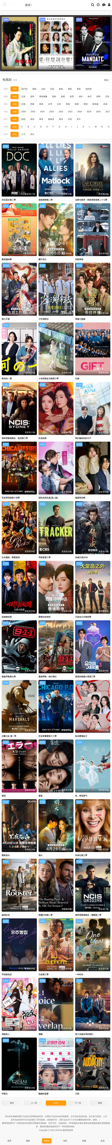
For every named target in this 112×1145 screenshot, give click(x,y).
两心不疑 (6, 319)
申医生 (5, 1094)
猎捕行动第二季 (46, 915)
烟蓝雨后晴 (80, 498)
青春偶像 (43, 96)
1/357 (55, 1103)
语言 (6, 119)
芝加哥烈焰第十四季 (11, 498)
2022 (61, 111)
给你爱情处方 (81, 736)
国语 (23, 119)
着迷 (41, 796)
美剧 (79, 89)
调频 (41, 1034)
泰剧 (61, 89)
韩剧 (70, 89)
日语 (70, 119)
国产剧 (24, 89)
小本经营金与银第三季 (49, 378)
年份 (6, 111)
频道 (28, 5)
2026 (23, 111)
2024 (42, 111)
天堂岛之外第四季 (83, 617)
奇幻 (90, 96)
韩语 (61, 119)
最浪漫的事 (7, 259)
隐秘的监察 (44, 1094)
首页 (12, 1103)
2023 (51, 111)
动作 (81, 96)
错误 (4, 796)
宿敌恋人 (6, 1034)
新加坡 (95, 104)
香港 (41, 104)
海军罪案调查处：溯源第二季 (88, 915)
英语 (32, 119)
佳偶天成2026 (81, 557)
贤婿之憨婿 (80, 319)
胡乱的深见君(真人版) (48, 498)
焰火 (41, 855)
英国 (86, 104)
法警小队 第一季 (9, 736)
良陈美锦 (79, 259)
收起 (106, 80)
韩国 (32, 104)
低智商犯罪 (7, 617)
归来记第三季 (81, 855)
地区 (6, 104)
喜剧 (54, 96)
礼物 (77, 378)
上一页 (34, 1103)
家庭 (63, 96)
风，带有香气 (81, 796)
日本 (59, 104)
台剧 (43, 89)
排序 (6, 134)
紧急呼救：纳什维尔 (48, 676)
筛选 (15, 80)
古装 (23, 96)
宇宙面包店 (7, 974)
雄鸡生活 (6, 915)
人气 (23, 134)
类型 (6, 89)
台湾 (50, 104)
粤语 (41, 119)
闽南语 (51, 119)
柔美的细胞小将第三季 (85, 676)
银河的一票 (7, 378)
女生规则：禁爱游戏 (11, 557)
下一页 (78, 1103)
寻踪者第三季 (45, 557)
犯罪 (72, 96)
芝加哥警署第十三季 (48, 736)
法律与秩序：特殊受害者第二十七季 (91, 200)
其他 (105, 104)
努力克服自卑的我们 (84, 1034)
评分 (32, 134)
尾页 (100, 1103)
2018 (98, 111)
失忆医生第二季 (9, 200)
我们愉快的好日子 (83, 438)
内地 (23, 104)
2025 (33, 111)
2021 (70, 111)
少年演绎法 (44, 319)
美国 (68, 104)
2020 (79, 111)
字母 (6, 127)
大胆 (77, 1094)
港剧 (34, 89)
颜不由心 (43, 259)
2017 (107, 111)
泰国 (77, 104)
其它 (79, 119)
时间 (15, 134)
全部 (15, 89)
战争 (32, 96)
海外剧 (89, 89)
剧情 (6, 96)
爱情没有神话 (45, 617)
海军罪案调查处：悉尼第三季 (15, 438)
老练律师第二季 (46, 200)
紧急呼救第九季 (9, 676)
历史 (107, 96)
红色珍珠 (43, 438)
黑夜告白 (6, 855)
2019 (89, 111)
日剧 (52, 89)
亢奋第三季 (44, 974)
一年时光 (79, 974)
